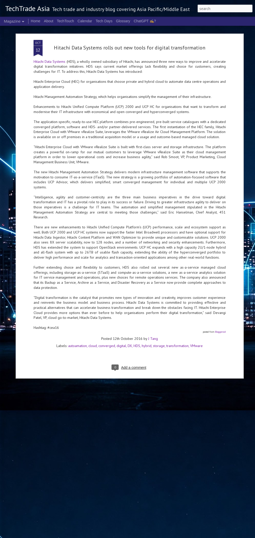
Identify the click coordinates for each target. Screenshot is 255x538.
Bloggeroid (220, 314)
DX (130, 328)
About (48, 21)
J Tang (153, 321)
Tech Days (104, 21)
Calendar (85, 21)
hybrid (146, 328)
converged (106, 328)
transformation (177, 328)
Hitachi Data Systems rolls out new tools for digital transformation (129, 30)
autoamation (77, 328)
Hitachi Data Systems (50, 44)
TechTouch (65, 21)
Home (35, 21)
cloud (92, 328)
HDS (137, 328)
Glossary (123, 21)
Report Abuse (209, 535)
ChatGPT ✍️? (145, 21)
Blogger (195, 535)
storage (159, 328)
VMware (196, 328)
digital (121, 328)
